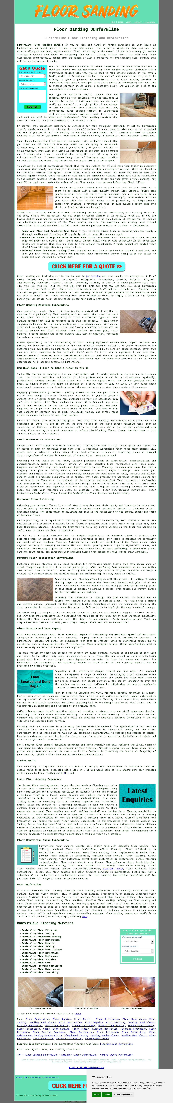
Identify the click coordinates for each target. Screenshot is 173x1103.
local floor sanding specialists (75, 821)
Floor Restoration (37, 1019)
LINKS (120, 22)
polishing (32, 520)
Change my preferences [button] (123, 1094)
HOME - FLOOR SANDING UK (86, 1067)
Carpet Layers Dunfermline (116, 1055)
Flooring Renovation (29, 1026)
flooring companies (87, 903)
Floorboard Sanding (84, 1026)
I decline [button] (107, 1094)
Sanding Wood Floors (43, 1022)
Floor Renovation (43, 1038)
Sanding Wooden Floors (48, 1035)
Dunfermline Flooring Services (45, 923)
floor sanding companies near (81, 801)
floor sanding (112, 70)
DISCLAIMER (150, 22)
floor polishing (69, 859)
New (26, 1077)
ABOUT (128, 22)
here (84, 916)
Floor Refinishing (107, 1019)
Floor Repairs (62, 1019)
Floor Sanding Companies (49, 1032)
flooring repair (113, 869)
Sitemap (19, 1077)
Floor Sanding (35, 1077)
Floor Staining (115, 1022)
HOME (113, 22)
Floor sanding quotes (119, 913)
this (66, 773)
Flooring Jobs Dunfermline (116, 1044)
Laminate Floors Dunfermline (78, 1055)
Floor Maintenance (134, 1019)
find (26, 891)
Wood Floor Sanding (57, 1026)
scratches (57, 739)
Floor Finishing (107, 1032)
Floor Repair (81, 1029)
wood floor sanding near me (56, 811)
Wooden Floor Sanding (112, 1026)
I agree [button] (96, 1094)
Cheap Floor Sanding (56, 1029)
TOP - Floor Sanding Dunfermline (37, 1055)
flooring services (97, 872)
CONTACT (138, 22)
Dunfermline (93, 276)
